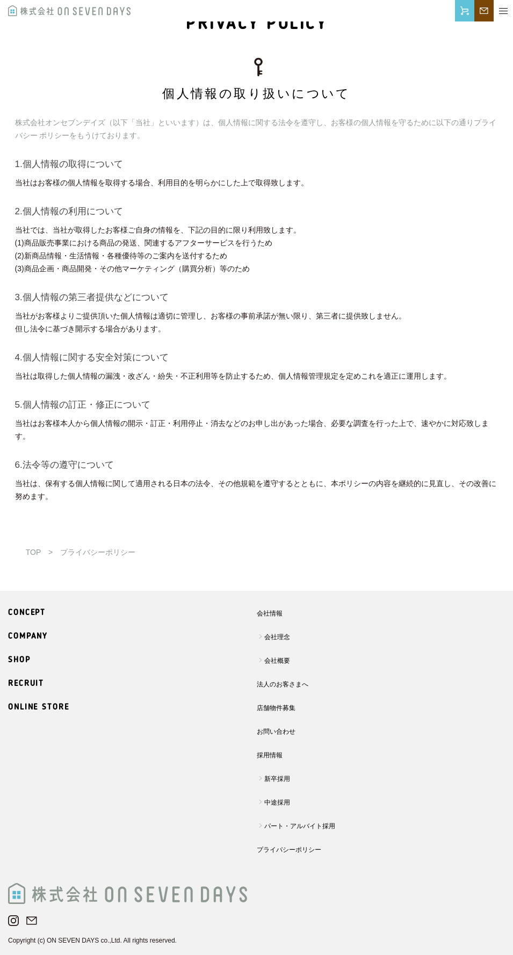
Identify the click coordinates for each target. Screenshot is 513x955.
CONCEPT (27, 613)
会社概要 (277, 660)
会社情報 (270, 613)
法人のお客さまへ (282, 684)
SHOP (19, 660)
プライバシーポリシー (289, 849)
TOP (33, 552)
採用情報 (270, 755)
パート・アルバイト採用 (299, 826)
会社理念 (277, 637)
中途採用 (277, 802)
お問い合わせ (276, 731)
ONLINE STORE (38, 708)
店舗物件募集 (276, 708)
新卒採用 (277, 779)
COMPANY (28, 637)
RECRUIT (26, 684)
